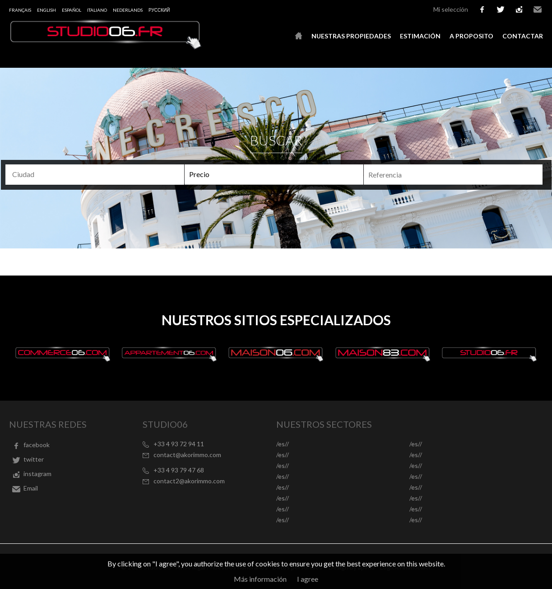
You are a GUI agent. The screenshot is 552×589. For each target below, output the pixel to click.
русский (159, 10)
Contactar (522, 36)
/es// (282, 444)
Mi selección (450, 9)
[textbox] (87, 174)
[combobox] (94, 174)
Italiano (97, 10)
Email (537, 9)
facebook (482, 9)
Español (71, 10)
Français (20, 10)
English (46, 10)
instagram (519, 9)
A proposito (471, 36)
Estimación (420, 36)
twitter (500, 9)
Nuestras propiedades (351, 36)
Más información (260, 579)
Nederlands (128, 10)
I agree (307, 579)
